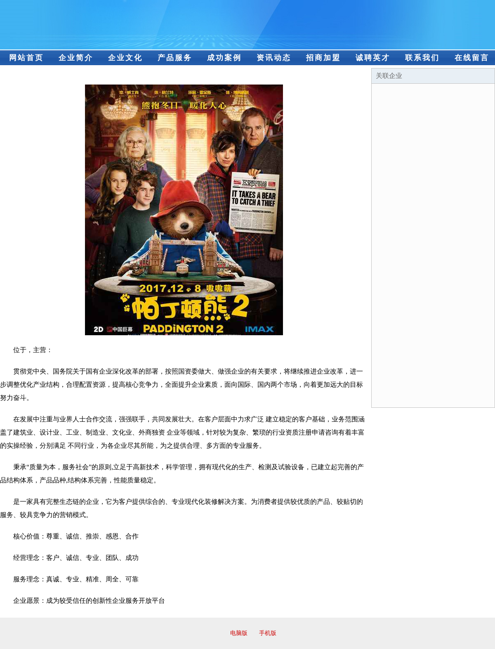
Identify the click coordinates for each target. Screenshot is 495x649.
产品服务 (175, 58)
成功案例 (224, 58)
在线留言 (472, 58)
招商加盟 (323, 58)
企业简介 (76, 58)
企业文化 (125, 58)
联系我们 (422, 58)
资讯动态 (274, 58)
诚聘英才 (373, 58)
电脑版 (239, 633)
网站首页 (26, 58)
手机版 (267, 633)
